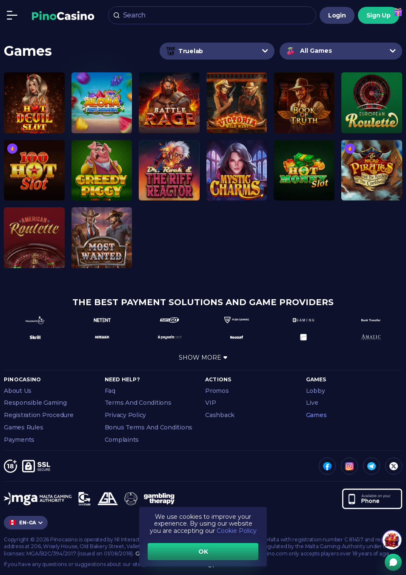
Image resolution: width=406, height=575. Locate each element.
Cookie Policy (237, 531)
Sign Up (378, 15)
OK (203, 551)
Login (337, 15)
